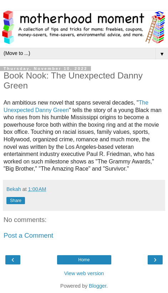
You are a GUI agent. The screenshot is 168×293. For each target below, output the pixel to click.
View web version (84, 273)
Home (84, 259)
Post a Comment (28, 235)
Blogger (97, 286)
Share (15, 200)
